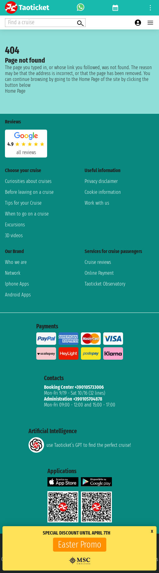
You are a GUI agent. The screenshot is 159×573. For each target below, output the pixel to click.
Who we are (16, 262)
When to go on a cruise (27, 214)
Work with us (97, 203)
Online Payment (99, 273)
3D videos (14, 235)
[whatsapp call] (80, 7)
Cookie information (103, 192)
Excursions (15, 225)
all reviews (26, 152)
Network (12, 273)
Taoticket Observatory (105, 284)
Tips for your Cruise (23, 203)
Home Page (15, 91)
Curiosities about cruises (28, 181)
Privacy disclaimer (101, 181)
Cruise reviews (98, 262)
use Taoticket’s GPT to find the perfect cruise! (80, 445)
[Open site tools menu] (150, 7)
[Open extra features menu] (45, 22)
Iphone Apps (17, 284)
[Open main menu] (150, 22)
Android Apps (18, 295)
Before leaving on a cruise (29, 192)
